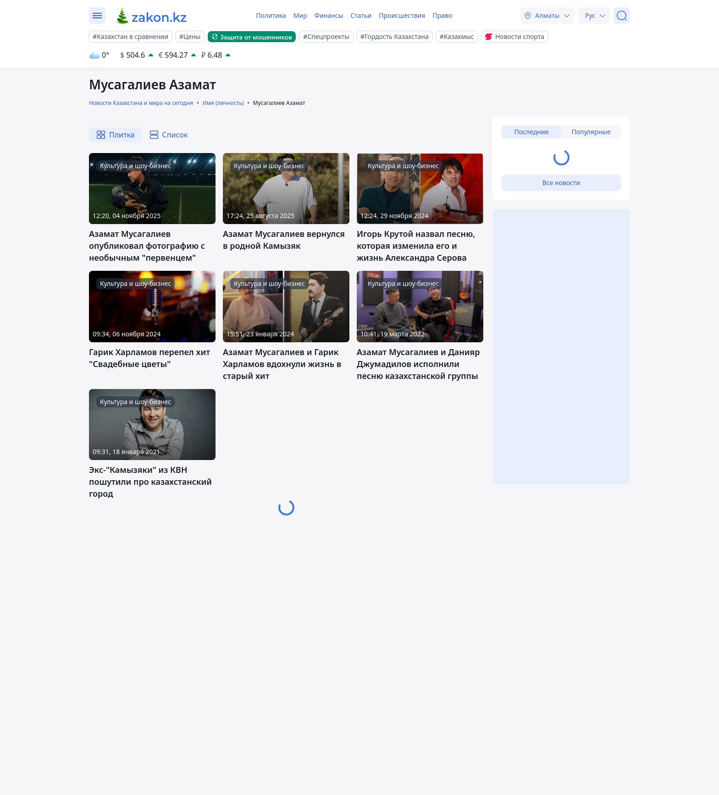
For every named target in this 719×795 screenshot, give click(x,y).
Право (442, 15)
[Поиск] (622, 15)
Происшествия (402, 15)
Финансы (329, 15)
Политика (271, 15)
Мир (300, 15)
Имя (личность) (223, 103)
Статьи (360, 15)
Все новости (561, 182)
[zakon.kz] (152, 15)
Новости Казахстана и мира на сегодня (141, 103)
